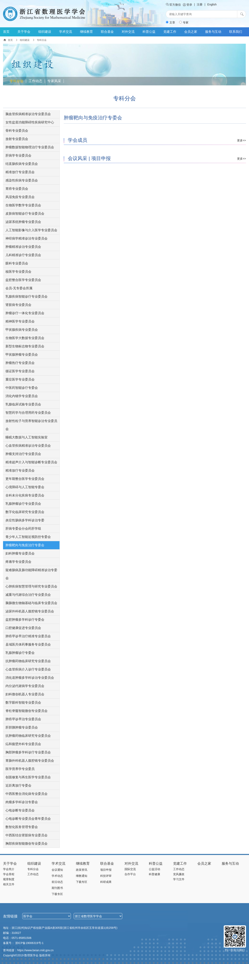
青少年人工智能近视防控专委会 (28, 537)
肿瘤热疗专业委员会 (20, 363)
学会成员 (77, 140)
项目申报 (101, 158)
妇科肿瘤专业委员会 (20, 553)
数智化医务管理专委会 (21, 827)
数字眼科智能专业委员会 (23, 702)
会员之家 (190, 31)
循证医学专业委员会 (20, 371)
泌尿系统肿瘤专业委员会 (23, 222)
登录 (187, 4)
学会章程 (8, 874)
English (212, 4)
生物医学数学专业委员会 (23, 205)
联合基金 (107, 31)
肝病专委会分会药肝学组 (23, 528)
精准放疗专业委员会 (20, 172)
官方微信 (173, 4)
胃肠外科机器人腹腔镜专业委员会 (29, 760)
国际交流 (130, 869)
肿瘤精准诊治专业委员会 (23, 246)
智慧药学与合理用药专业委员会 (28, 412)
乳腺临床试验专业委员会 (23, 404)
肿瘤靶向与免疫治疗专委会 (24, 545)
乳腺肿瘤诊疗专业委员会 (23, 503)
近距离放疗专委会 (18, 785)
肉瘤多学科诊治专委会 (21, 802)
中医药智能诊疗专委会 (21, 387)
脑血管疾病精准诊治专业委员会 (28, 114)
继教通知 (81, 875)
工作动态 (35, 81)
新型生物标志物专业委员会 (24, 346)
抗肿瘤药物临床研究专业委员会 (28, 661)
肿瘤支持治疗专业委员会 (23, 454)
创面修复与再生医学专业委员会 (28, 777)
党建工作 (169, 31)
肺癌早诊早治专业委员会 (23, 719)
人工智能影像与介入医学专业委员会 (31, 230)
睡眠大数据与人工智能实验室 (26, 437)
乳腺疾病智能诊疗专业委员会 (26, 296)
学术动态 (57, 875)
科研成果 (106, 881)
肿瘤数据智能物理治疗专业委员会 (29, 147)
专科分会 (16, 81)
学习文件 (178, 879)
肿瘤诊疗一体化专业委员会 (24, 313)
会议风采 (77, 158)
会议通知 (57, 869)
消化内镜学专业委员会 (21, 396)
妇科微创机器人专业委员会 (24, 694)
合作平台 (130, 874)
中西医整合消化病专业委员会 (26, 793)
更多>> (241, 140)
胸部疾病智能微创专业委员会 (26, 843)
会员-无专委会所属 (18, 288)
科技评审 (106, 875)
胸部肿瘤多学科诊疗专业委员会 (28, 752)
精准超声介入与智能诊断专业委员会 (31, 462)
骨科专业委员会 (16, 130)
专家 (183, 22)
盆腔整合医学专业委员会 (23, 280)
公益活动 (154, 869)
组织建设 (44, 31)
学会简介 (8, 869)
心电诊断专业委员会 (20, 810)
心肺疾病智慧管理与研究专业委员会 (31, 586)
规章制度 (8, 879)
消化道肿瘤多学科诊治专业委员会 (29, 677)
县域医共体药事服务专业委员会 (28, 644)
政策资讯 (81, 869)
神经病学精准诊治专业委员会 (26, 238)
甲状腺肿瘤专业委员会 (21, 354)
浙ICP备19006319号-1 (29, 943)
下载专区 (57, 894)
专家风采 (54, 81)
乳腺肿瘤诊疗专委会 (20, 652)
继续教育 (86, 31)
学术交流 (65, 31)
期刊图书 (57, 888)
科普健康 (154, 874)
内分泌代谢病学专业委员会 (24, 686)
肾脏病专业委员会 (18, 304)
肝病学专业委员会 (18, 155)
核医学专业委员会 (18, 271)
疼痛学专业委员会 (18, 561)
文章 (170, 22)
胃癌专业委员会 (16, 188)
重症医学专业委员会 (20, 379)
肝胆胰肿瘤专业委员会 (21, 727)
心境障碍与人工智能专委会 (24, 487)
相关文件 (8, 884)
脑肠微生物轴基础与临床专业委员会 (31, 603)
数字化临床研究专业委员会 (24, 512)
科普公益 (149, 31)
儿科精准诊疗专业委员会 (23, 255)
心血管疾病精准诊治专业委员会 (28, 445)
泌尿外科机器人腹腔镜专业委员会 (29, 611)
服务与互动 (213, 31)
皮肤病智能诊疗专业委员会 (24, 213)
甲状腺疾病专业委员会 (21, 329)
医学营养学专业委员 (20, 769)
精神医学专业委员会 (20, 321)
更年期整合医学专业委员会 (24, 478)
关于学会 (23, 31)
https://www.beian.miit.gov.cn (35, 950)
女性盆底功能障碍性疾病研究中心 (29, 122)
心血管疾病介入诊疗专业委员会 (28, 669)
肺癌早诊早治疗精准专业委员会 (28, 636)
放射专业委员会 (16, 139)
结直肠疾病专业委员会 (21, 163)
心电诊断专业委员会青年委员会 (28, 818)
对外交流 (128, 31)
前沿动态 (57, 881)
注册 (199, 4)
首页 (6, 31)
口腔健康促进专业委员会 (23, 628)
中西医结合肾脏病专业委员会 (26, 835)
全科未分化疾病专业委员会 (24, 495)
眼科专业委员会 (16, 263)
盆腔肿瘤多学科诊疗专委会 (24, 619)
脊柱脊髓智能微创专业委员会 (26, 711)
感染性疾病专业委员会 (21, 180)
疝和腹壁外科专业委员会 (23, 744)
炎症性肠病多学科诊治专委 (24, 520)
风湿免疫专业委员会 (20, 197)
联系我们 (235, 31)
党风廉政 (178, 874)
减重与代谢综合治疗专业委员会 (28, 594)
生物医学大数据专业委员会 (24, 338)
